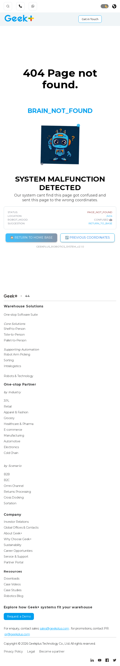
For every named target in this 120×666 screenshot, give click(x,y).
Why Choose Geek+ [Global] (17, 539)
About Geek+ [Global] (13, 533)
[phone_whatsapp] (33, 6)
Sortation (10, 503)
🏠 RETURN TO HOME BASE (31, 237)
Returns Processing (17, 492)
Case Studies (12, 590)
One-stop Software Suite (21, 315)
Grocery (9, 418)
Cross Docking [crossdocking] (14, 497)
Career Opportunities (18, 551)
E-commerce (13, 430)
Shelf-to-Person (14, 329)
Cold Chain (11, 453)
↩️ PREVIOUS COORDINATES (87, 237)
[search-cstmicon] (8, 6)
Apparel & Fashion (16, 412)
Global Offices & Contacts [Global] (21, 527)
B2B (7, 474)
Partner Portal (13, 562)
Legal (31, 651)
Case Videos (12, 584)
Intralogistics (12, 366)
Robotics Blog (13, 596)
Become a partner (51, 651)
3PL (6, 401)
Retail (7, 406)
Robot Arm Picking (17, 354)
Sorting (9, 360)
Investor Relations (16, 522)
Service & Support (16, 556)
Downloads (11, 578)
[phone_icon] (21, 6)
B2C (7, 480)
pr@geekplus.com (17, 634)
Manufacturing (14, 435)
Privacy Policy (13, 651)
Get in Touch (90, 19)
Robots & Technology (18, 376)
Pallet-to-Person (15, 340)
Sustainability (12, 545)
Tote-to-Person (14, 334)
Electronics (11, 447)
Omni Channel (14, 486)
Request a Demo (19, 616)
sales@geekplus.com (54, 628)
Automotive (12, 441)
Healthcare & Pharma (18, 424)
